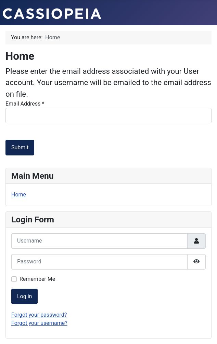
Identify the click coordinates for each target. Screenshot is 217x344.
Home (18, 194)
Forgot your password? (39, 315)
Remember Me (37, 279)
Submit (19, 147)
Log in (24, 296)
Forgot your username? (39, 323)
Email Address (24, 103)
